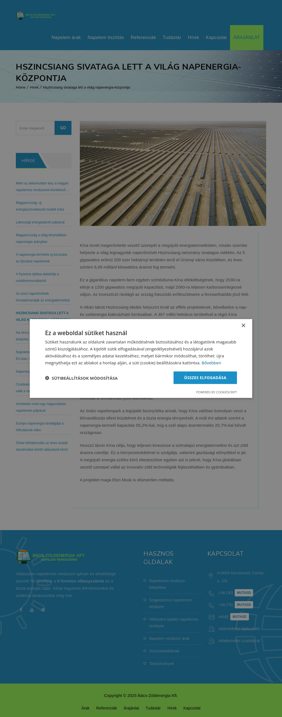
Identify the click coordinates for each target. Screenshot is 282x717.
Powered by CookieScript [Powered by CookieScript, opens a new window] (216, 392)
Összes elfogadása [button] (205, 377)
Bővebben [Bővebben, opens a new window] (211, 362)
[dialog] (141, 358)
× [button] (243, 325)
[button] (81, 377)
